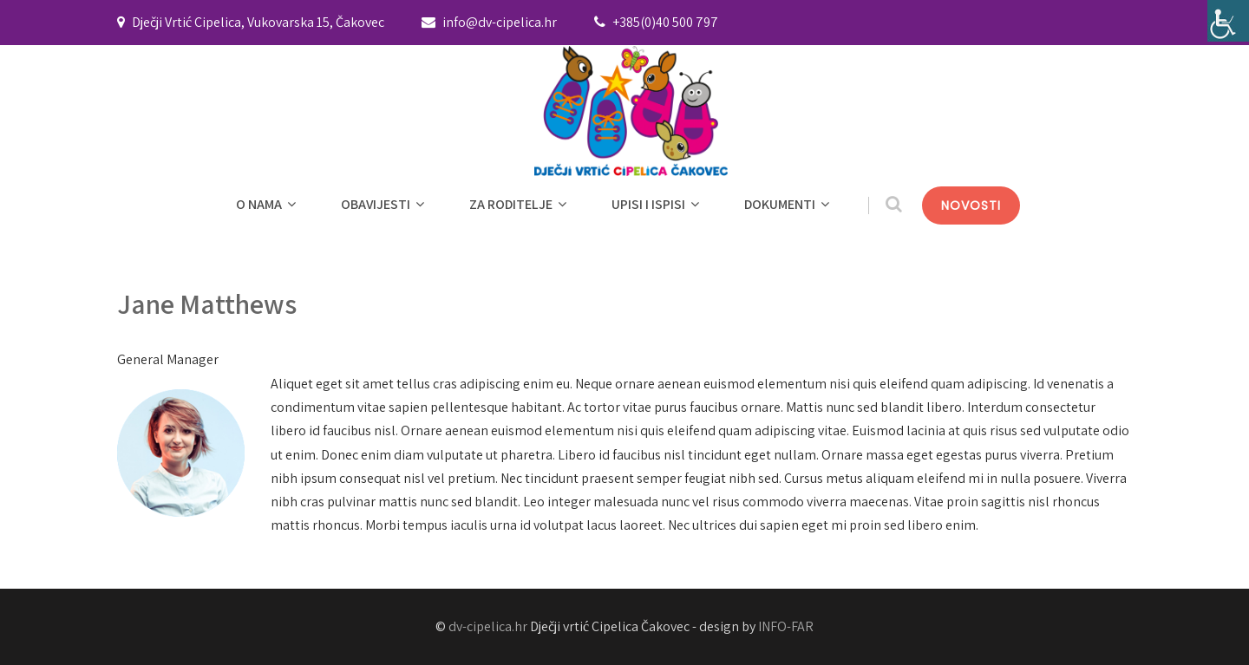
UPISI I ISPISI (657, 204)
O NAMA (268, 204)
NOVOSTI (971, 205)
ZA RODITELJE (520, 204)
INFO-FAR (786, 626)
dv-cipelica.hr (487, 626)
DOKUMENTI (789, 204)
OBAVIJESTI (384, 204)
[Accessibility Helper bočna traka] (1228, 21)
